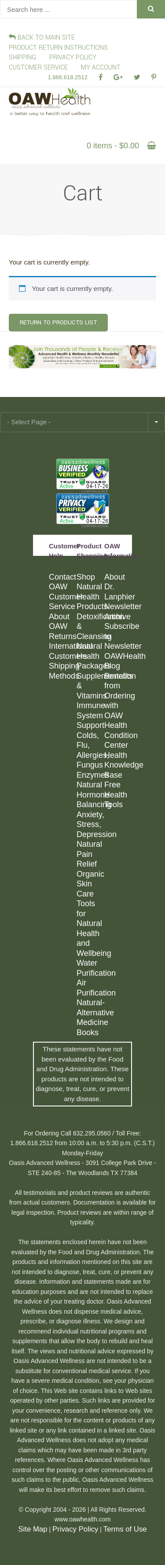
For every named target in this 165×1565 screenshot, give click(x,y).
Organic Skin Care (90, 884)
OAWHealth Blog (117, 661)
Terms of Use (125, 1529)
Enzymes (90, 775)
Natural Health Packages (90, 656)
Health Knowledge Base (117, 765)
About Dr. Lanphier (117, 587)
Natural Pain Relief (89, 854)
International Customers (62, 651)
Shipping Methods (62, 670)
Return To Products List (58, 322)
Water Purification (90, 968)
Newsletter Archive (117, 611)
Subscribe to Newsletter (117, 636)
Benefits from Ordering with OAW (117, 696)
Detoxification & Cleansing (90, 626)
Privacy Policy (75, 1529)
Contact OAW (62, 582)
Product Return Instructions (58, 47)
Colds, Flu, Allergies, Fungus (90, 750)
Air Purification (90, 987)
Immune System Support (90, 715)
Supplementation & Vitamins (90, 686)
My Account (101, 67)
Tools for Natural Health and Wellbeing (90, 928)
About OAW (59, 621)
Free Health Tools (115, 794)
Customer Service (62, 601)
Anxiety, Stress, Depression (90, 824)
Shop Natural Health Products (90, 592)
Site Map (32, 1529)
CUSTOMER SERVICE (38, 67)
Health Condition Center (117, 735)
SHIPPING (22, 57)
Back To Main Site (42, 37)
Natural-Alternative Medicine (90, 1012)
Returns (62, 636)
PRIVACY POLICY (72, 57)
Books (88, 1032)
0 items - (113, 145)
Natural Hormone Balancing (90, 794)
